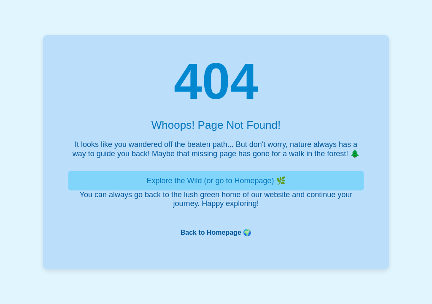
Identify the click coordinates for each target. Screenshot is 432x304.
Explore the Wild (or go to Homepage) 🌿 (215, 180)
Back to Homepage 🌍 (216, 232)
